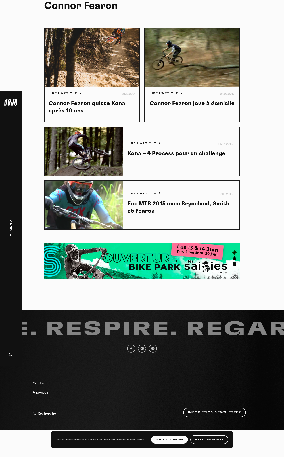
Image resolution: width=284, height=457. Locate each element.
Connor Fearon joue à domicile (192, 103)
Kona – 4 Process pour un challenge (176, 153)
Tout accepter (169, 440)
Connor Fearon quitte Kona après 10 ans (87, 107)
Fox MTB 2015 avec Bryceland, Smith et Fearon (178, 207)
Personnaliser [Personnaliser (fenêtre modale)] (209, 440)
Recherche (44, 413)
